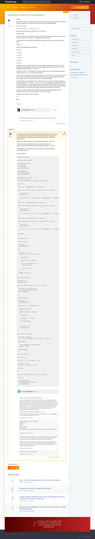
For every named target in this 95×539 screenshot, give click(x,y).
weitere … (74, 55)
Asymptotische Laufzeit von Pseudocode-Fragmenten (35, 488)
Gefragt (22, 109)
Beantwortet (23, 391)
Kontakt (40, 534)
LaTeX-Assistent (75, 39)
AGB (11, 534)
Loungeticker (76, 17)
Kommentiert (21, 120)
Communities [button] (31, 7)
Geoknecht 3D (75, 48)
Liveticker (75, 14)
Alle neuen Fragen (74, 77)
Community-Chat (75, 28)
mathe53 (35, 391)
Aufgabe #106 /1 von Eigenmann (78, 72)
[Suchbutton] (49, 2)
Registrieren (86, 1)
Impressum (27, 534)
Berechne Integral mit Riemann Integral (80, 74)
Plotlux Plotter (75, 42)
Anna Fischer (31, 511)
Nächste (66, 12)
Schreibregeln (20, 534)
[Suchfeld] (36, 2)
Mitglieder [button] (23, 7)
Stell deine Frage (79, 7)
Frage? (8, 7)
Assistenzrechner (75, 52)
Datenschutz (34, 534)
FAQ (15, 534)
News (6, 534)
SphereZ (31, 500)
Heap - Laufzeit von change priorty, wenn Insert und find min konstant (39, 480)
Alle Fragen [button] (15, 7)
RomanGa (31, 120)
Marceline (33, 109)
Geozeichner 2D (75, 45)
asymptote (19, 103)
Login (81, 1)
